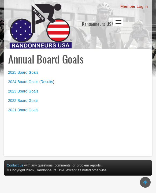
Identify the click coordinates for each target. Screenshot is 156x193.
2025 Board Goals (23, 72)
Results (46, 82)
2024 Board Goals (23, 82)
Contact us (15, 165)
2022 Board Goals (23, 100)
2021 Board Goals (23, 110)
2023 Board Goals (23, 91)
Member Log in (134, 6)
